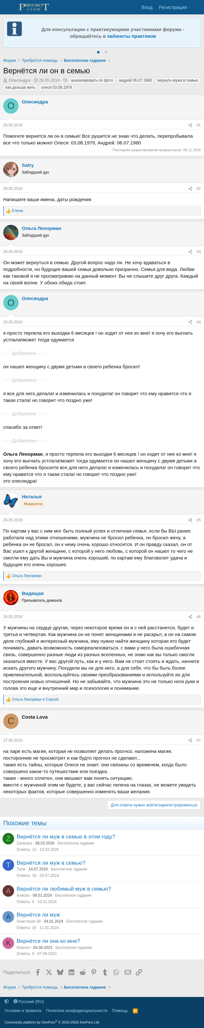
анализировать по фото (92, 80)
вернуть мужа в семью (178, 80)
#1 (199, 125)
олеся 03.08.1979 (56, 87)
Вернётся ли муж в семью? (51, 863)
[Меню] (8, 7)
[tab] (98, 52)
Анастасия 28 (29, 921)
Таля (21, 869)
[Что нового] (196, 7)
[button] (6, 1002)
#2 (199, 188)
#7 (199, 740)
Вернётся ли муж (38, 915)
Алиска (23, 895)
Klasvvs (23, 947)
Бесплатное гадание (76, 843)
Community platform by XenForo (52, 1022)
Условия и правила (22, 1010)
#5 (199, 520)
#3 (199, 251)
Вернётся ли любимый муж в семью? (64, 889)
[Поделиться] (190, 125)
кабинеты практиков (131, 36)
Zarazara (24, 843)
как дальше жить (20, 87)
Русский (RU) (28, 1001)
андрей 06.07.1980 (135, 80)
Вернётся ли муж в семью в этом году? (66, 837)
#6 (199, 617)
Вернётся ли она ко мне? (48, 941)
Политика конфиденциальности (77, 1010)
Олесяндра (19, 80)
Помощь (120, 1010)
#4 (199, 322)
